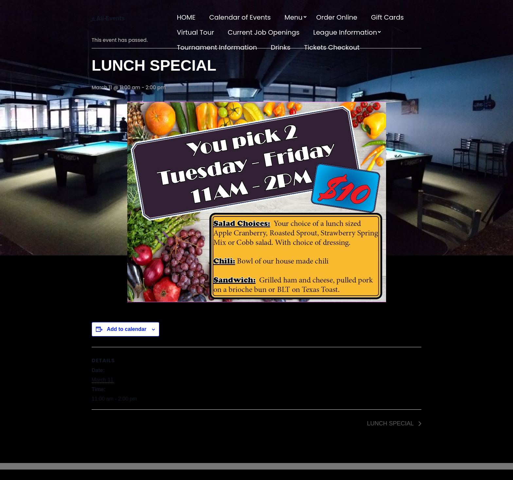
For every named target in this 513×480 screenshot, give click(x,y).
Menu (293, 17)
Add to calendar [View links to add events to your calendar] (126, 329)
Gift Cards (387, 17)
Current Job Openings (263, 32)
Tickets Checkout (332, 47)
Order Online (336, 17)
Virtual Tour (195, 32)
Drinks (281, 47)
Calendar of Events (240, 17)
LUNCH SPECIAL (391, 423)
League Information (345, 32)
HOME (186, 17)
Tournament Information (217, 47)
